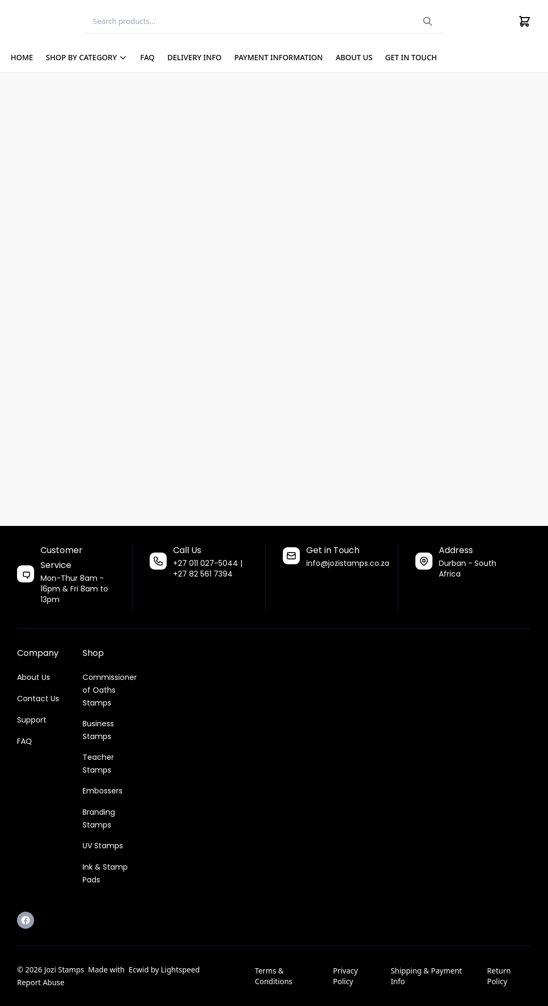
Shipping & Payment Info (426, 976)
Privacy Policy (345, 976)
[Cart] (524, 21)
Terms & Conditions (273, 976)
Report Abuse (40, 982)
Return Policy (499, 976)
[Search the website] (427, 21)
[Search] (264, 22)
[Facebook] (25, 920)
